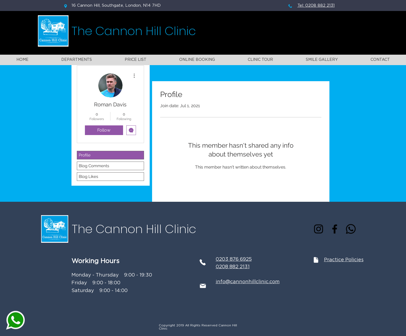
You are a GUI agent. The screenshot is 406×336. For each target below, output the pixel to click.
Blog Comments (94, 165)
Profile (85, 155)
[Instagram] (318, 229)
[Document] (315, 259)
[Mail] (203, 286)
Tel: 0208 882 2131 (316, 5)
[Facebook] (335, 229)
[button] (76, 60)
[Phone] (202, 262)
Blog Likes (88, 176)
